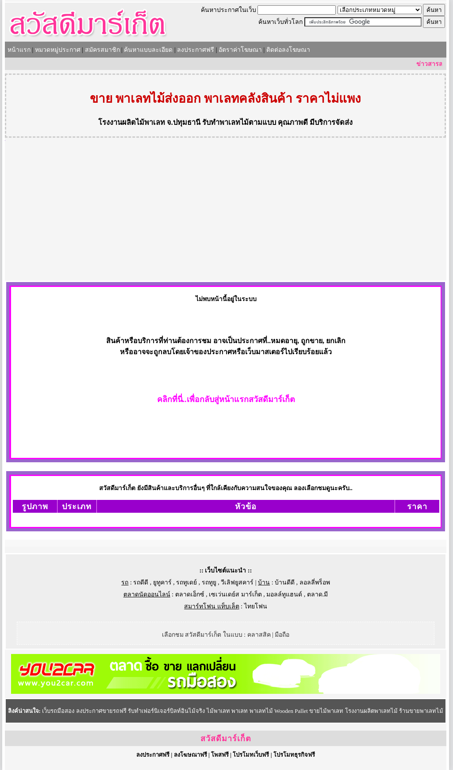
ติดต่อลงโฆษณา (288, 49)
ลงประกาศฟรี (195, 49)
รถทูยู (209, 582)
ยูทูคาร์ (162, 582)
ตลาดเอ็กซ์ (189, 594)
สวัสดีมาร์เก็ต (225, 738)
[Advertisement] (225, 214)
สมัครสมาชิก (102, 49)
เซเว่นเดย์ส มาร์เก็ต (235, 594)
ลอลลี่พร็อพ (314, 582)
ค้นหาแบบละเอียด (148, 49)
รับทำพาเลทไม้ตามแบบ (239, 122)
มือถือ (282, 634)
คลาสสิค (259, 634)
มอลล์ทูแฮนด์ (284, 594)
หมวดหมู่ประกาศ (58, 49)
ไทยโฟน (255, 606)
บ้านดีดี (285, 582)
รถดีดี (140, 582)
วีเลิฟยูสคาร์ (237, 582)
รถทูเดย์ (186, 582)
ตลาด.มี (317, 594)
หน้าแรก (19, 49)
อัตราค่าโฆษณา (240, 49)
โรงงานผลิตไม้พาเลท (131, 122)
